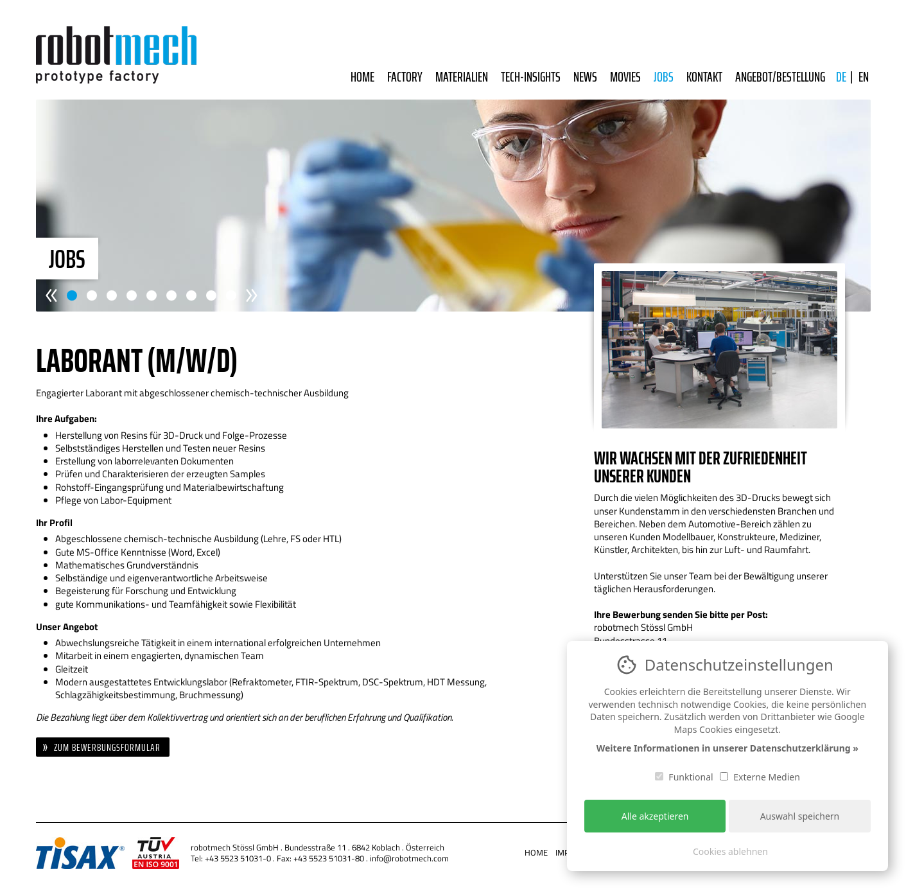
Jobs (664, 76)
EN (863, 76)
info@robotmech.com (409, 858)
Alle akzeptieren (655, 816)
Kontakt (704, 76)
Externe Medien (760, 777)
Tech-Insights (531, 76)
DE (841, 76)
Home (362, 76)
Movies (625, 76)
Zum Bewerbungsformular (107, 747)
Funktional (684, 777)
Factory (405, 76)
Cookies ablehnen (730, 851)
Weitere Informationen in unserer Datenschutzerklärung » (727, 748)
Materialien (461, 76)
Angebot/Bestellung (780, 76)
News (585, 76)
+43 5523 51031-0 (238, 858)
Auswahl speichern (800, 816)
